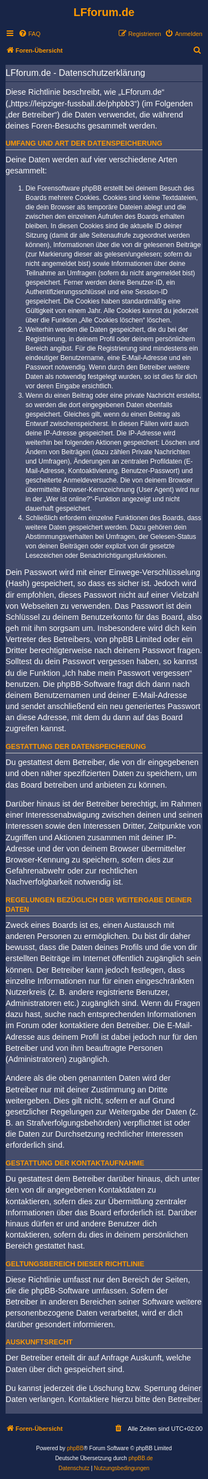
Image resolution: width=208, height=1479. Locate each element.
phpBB (75, 1448)
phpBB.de (141, 1458)
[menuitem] (29, 33)
